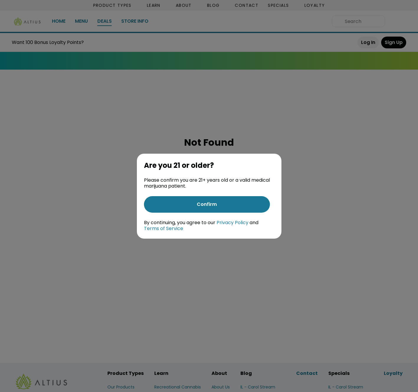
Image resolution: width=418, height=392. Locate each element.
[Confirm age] (207, 204)
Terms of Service (163, 228)
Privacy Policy (232, 222)
